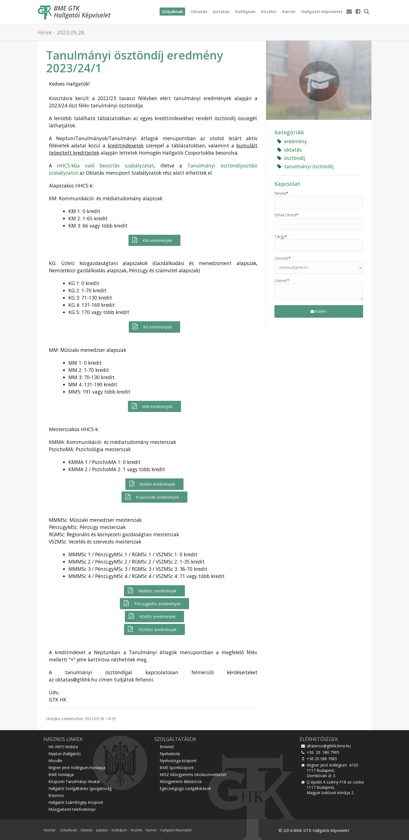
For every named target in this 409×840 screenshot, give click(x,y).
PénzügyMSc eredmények (152, 603)
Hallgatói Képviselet (322, 11)
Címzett (282, 258)
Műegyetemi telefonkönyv (72, 809)
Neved (281, 193)
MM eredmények (152, 406)
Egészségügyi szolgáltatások (185, 788)
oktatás (289, 149)
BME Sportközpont (177, 767)
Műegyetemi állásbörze (181, 781)
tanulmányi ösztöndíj (305, 166)
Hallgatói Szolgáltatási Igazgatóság (79, 788)
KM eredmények (151, 240)
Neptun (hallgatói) (64, 753)
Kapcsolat (287, 183)
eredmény (292, 141)
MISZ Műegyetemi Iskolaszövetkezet (193, 774)
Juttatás (221, 11)
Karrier (289, 11)
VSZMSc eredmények (152, 629)
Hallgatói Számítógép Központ (75, 802)
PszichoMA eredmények (151, 497)
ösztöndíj (291, 158)
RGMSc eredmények (152, 616)
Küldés (319, 311)
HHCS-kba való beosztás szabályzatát (105, 165)
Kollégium (245, 11)
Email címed (286, 215)
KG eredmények (152, 327)
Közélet (269, 11)
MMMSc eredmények (152, 591)
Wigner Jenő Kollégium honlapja (76, 767)
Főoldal (49, 830)
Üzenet (281, 280)
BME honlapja (61, 774)
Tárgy (280, 236)
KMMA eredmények (151, 484)
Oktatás (199, 11)
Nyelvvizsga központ (178, 760)
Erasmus (56, 795)
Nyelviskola (170, 753)
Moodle (55, 760)
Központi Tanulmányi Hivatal (74, 781)
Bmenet (167, 746)
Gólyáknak (68, 830)
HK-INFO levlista (63, 746)
